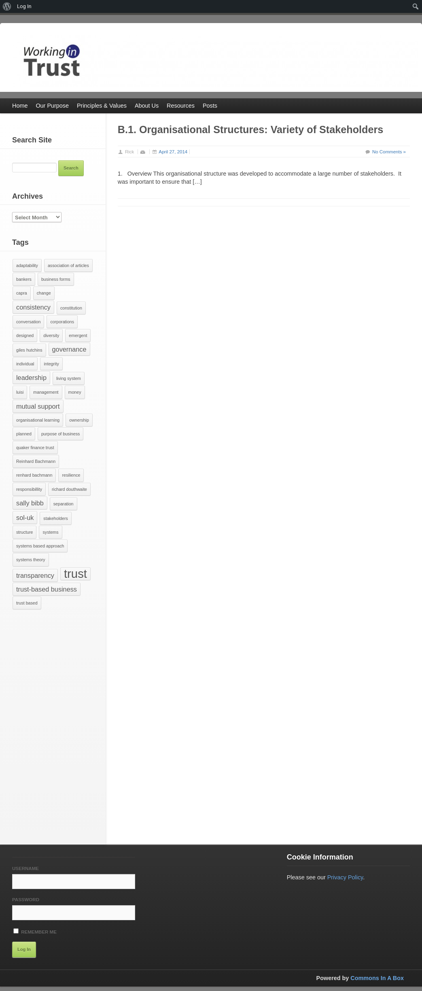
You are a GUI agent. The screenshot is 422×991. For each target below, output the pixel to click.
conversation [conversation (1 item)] (28, 321)
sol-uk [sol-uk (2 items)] (25, 517)
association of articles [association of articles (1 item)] (68, 265)
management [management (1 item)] (45, 392)
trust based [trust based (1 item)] (27, 603)
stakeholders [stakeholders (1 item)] (55, 518)
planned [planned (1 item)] (24, 433)
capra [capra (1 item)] (21, 293)
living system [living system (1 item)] (68, 378)
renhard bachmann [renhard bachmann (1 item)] (34, 475)
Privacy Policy (345, 877)
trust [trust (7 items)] (75, 573)
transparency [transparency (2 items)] (35, 575)
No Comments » (389, 151)
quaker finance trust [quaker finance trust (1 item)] (35, 447)
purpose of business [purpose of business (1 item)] (60, 433)
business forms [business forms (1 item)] (55, 279)
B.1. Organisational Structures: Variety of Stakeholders (250, 129)
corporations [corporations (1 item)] (62, 321)
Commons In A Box (377, 978)
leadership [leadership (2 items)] (31, 377)
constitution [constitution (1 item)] (71, 308)
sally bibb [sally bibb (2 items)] (30, 503)
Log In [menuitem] (24, 6)
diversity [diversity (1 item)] (51, 335)
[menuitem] (7, 6)
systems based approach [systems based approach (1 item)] (40, 545)
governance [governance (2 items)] (69, 349)
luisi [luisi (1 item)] (19, 392)
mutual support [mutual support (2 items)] (38, 406)
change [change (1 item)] (44, 293)
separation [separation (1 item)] (63, 503)
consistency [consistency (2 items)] (33, 307)
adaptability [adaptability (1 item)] (27, 265)
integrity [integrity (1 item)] (51, 363)
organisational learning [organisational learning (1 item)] (37, 420)
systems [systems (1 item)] (50, 532)
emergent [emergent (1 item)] (78, 335)
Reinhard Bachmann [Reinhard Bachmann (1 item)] (35, 461)
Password (25, 899)
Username (25, 868)
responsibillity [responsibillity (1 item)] (29, 489)
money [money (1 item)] (74, 392)
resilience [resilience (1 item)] (71, 475)
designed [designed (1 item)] (25, 335)
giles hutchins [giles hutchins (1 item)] (29, 350)
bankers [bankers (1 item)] (24, 279)
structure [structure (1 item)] (24, 532)
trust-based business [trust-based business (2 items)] (46, 589)
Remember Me (35, 931)
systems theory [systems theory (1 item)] (30, 559)
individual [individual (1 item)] (25, 363)
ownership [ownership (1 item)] (79, 420)
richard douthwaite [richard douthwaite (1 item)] (69, 489)
